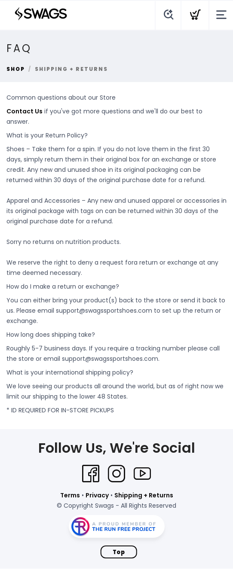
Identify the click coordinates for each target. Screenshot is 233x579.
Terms (70, 495)
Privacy (97, 495)
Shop (15, 69)
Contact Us (24, 111)
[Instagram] (116, 474)
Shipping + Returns (143, 495)
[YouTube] (142, 474)
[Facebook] (91, 474)
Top (119, 552)
